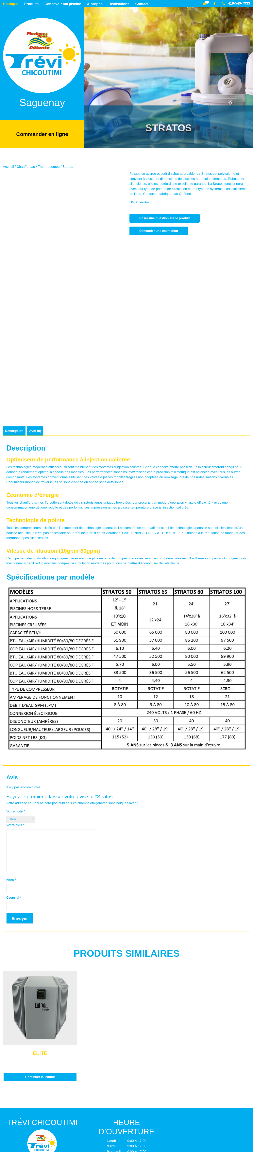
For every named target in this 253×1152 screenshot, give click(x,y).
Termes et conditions (126, 1115)
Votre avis (15, 709)
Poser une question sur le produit (164, 217)
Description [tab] (14, 315)
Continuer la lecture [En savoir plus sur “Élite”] (40, 961)
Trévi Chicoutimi (104, 1141)
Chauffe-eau (26, 166)
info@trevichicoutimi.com (41, 1096)
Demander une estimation (158, 230)
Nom (11, 764)
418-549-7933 (236, 3)
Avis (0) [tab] (35, 315)
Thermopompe (49, 166)
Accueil (8, 166)
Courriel (14, 782)
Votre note (15, 695)
